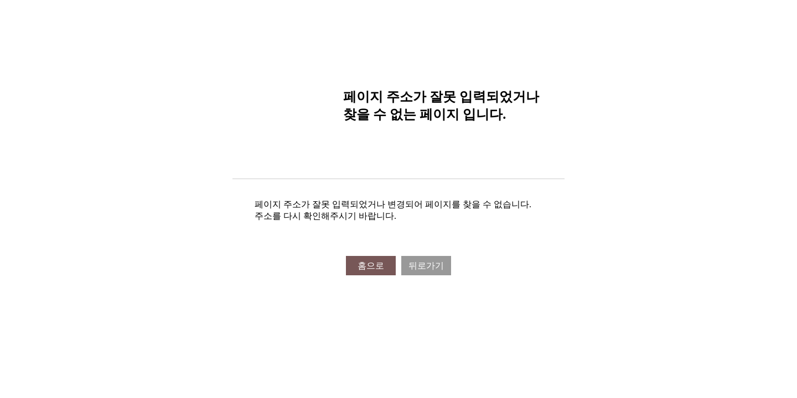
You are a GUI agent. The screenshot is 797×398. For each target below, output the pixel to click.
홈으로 (371, 265)
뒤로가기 (426, 265)
